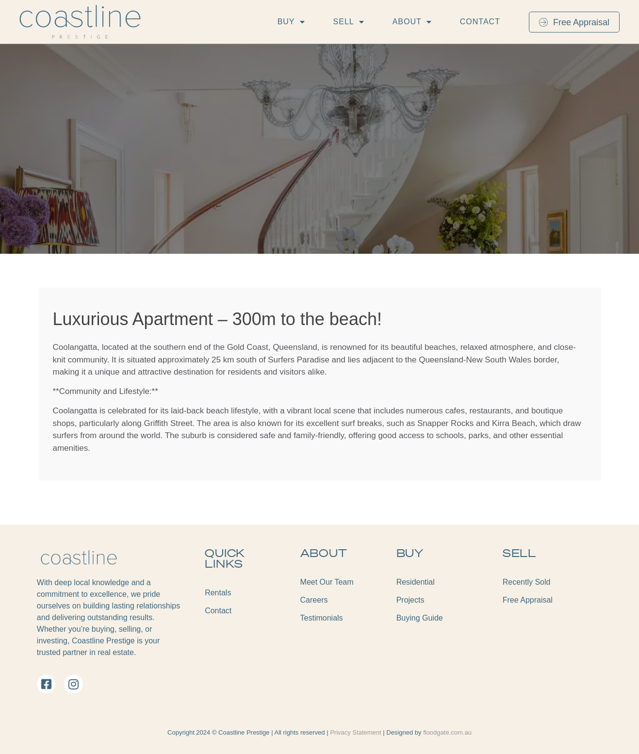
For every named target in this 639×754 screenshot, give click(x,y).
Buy (291, 22)
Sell (348, 22)
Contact (480, 21)
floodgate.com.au (447, 732)
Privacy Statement (356, 732)
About (412, 22)
